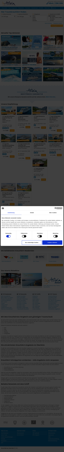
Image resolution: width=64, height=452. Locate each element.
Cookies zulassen (52, 242)
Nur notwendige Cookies (31, 242)
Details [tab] (32, 212)
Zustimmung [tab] (11, 212)
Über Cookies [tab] (53, 212)
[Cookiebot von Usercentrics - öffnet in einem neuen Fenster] (55, 208)
